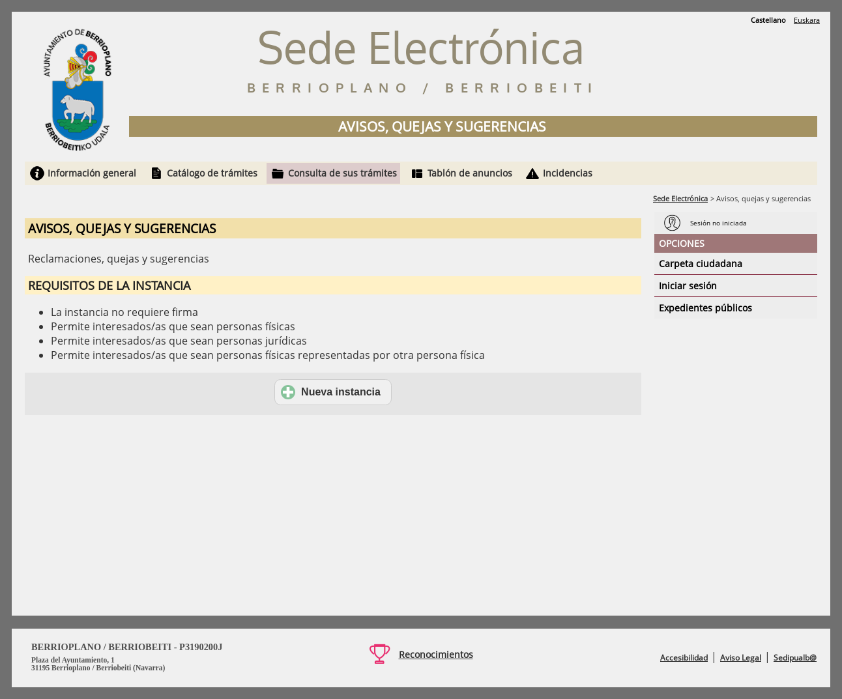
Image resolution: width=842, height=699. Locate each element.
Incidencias (567, 173)
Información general (92, 173)
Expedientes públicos (705, 308)
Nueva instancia (331, 392)
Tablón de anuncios (470, 173)
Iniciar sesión (688, 285)
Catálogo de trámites (212, 173)
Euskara (807, 20)
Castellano (768, 20)
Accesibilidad (684, 657)
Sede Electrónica (680, 198)
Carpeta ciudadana (700, 263)
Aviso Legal (740, 657)
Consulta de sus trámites (342, 173)
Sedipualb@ (795, 657)
